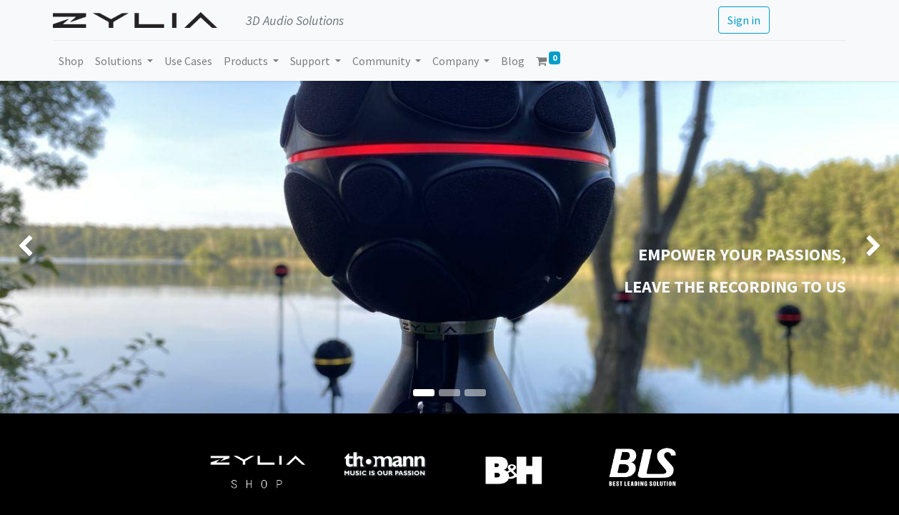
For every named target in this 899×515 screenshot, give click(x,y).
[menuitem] (71, 60)
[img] (36, 247)
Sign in (743, 20)
